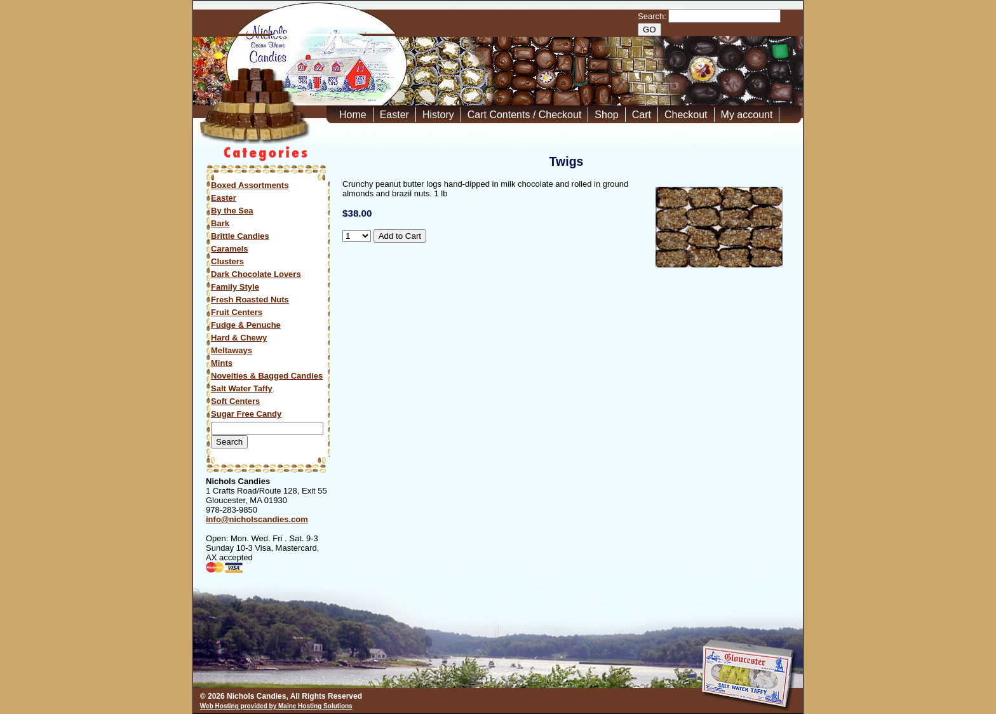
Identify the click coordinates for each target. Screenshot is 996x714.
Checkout (686, 114)
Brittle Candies (240, 236)
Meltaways (231, 350)
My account (747, 114)
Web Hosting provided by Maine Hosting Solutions (276, 706)
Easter (394, 114)
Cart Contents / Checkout (525, 114)
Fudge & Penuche (246, 325)
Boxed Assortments (249, 185)
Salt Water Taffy (242, 388)
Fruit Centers (236, 312)
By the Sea (232, 210)
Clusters (227, 261)
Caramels (229, 248)
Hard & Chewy (239, 337)
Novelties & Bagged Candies (267, 376)
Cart (641, 114)
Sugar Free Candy (246, 414)
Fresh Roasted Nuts (250, 299)
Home (353, 114)
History (438, 114)
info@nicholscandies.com (257, 519)
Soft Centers (235, 401)
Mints (221, 363)
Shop (606, 114)
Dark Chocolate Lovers (256, 274)
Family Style (235, 287)
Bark (220, 223)
